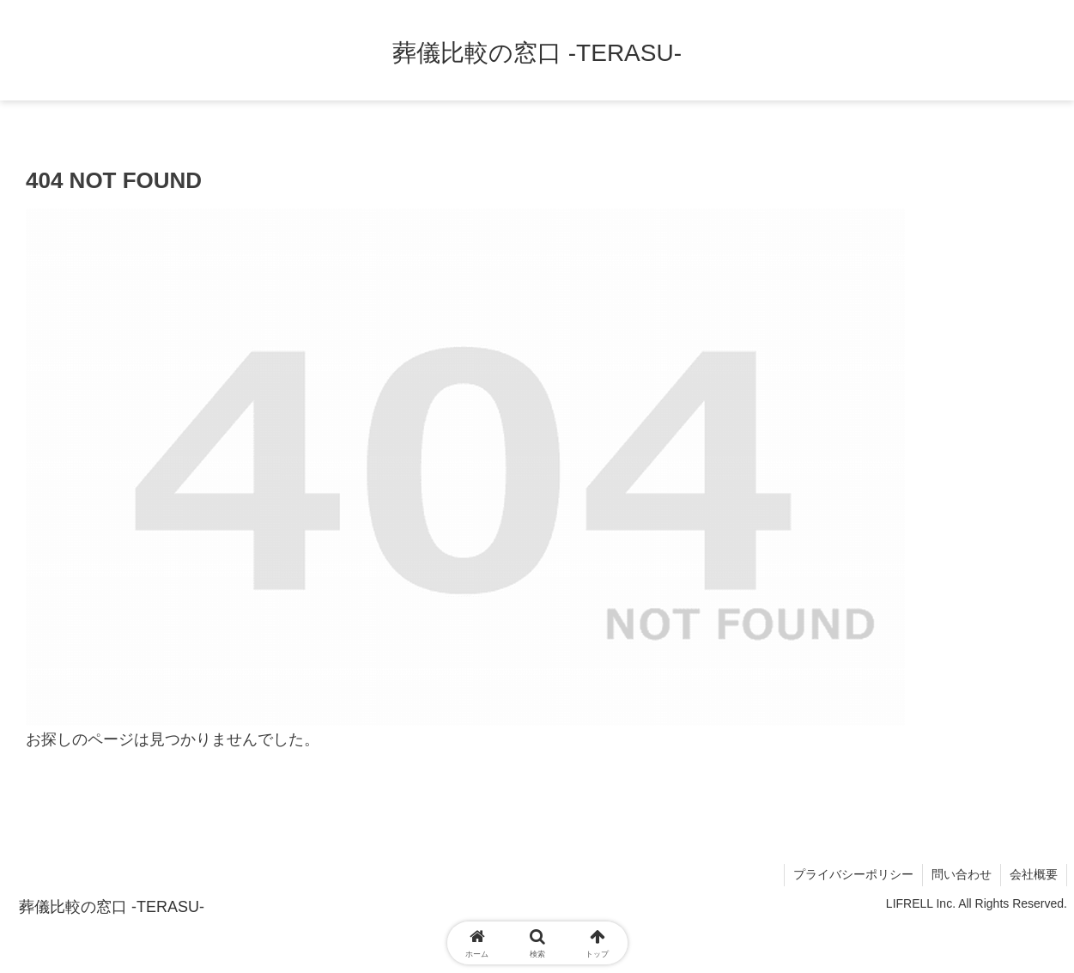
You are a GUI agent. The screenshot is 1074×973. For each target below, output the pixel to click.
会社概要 (1034, 874)
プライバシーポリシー (853, 874)
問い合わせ (961, 874)
